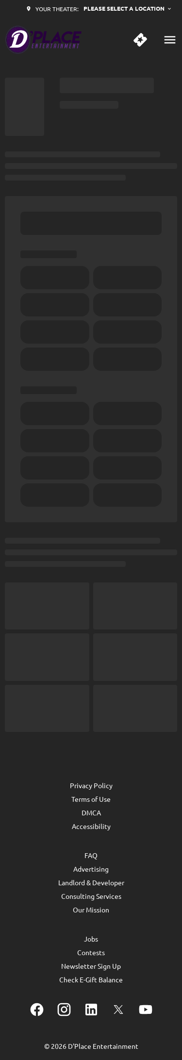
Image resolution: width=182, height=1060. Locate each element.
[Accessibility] (91, 826)
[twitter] (118, 1009)
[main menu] (170, 40)
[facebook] (37, 1009)
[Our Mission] (91, 909)
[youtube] (145, 1009)
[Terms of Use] (91, 799)
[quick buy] (140, 40)
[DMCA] (91, 812)
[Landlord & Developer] (91, 882)
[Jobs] (91, 938)
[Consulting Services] (91, 896)
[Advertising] (91, 869)
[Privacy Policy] (91, 785)
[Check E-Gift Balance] (91, 979)
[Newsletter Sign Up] (91, 966)
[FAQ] (91, 855)
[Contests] (91, 952)
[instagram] (64, 1009)
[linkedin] (91, 1009)
